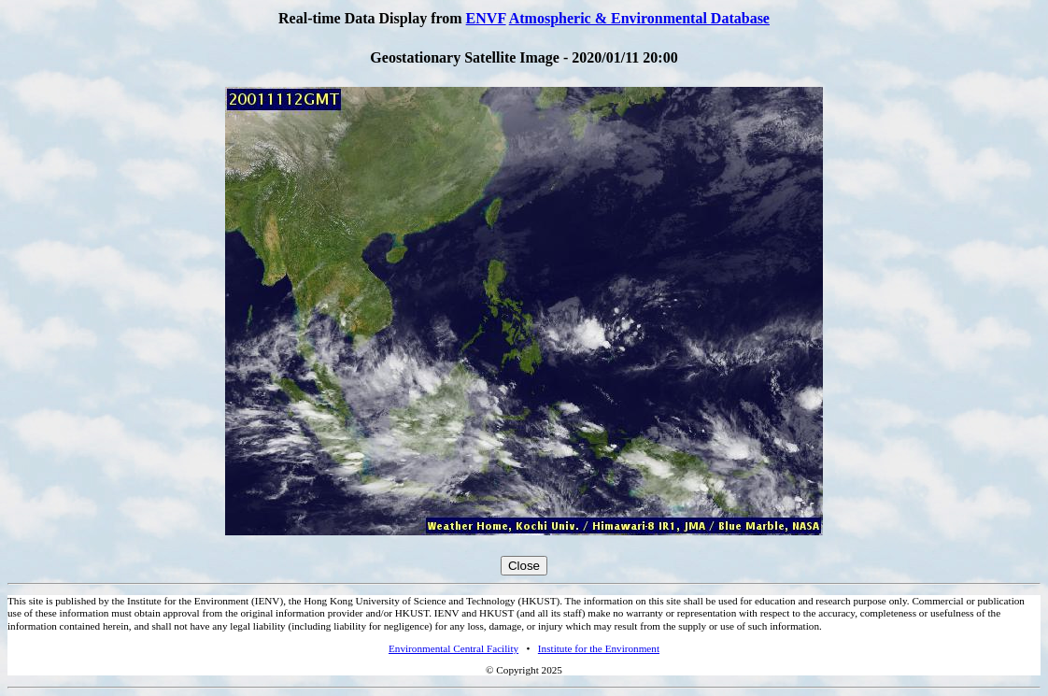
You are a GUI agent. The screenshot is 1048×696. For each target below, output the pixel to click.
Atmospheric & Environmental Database (639, 18)
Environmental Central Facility (453, 648)
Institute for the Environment (598, 648)
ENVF (486, 18)
